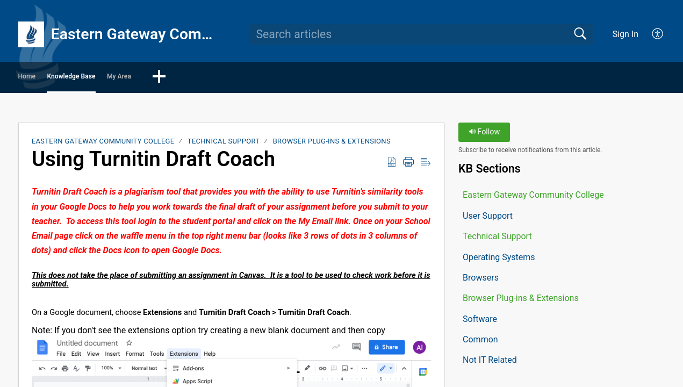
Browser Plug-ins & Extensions (332, 145)
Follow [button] (484, 135)
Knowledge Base (130, 78)
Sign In (625, 34)
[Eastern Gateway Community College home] (31, 34)
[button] (658, 34)
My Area (215, 78)
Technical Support (224, 145)
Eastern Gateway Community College (103, 145)
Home (48, 78)
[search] (421, 34)
